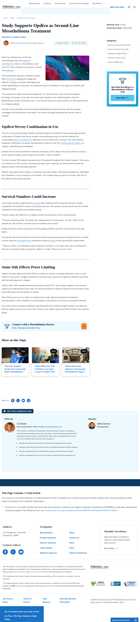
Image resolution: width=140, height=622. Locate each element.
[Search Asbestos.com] (134, 4)
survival (37, 196)
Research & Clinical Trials (14, 31)
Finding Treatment (48, 533)
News (71, 538)
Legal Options (46, 543)
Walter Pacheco (38, 36)
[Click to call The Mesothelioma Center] (117, 3)
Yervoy (52, 234)
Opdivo (14, 75)
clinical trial (11, 72)
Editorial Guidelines (78, 548)
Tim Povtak (22, 36)
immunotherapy (23, 234)
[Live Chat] (129, 4)
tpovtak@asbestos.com (54, 422)
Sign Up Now (111, 544)
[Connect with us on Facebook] (5, 547)
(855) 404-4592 (38, 422)
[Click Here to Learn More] (84, 320)
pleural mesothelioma (22, 133)
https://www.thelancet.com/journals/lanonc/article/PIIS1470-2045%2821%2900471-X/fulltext (78, 506)
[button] (34, 4)
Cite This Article (79, 36)
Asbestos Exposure (48, 548)
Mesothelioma (46, 528)
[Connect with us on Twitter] (13, 547)
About (72, 528)
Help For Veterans (48, 538)
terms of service (35, 567)
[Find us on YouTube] (21, 547)
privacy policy (20, 567)
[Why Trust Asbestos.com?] (17, 406)
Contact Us (74, 533)
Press (71, 543)
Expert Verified (62, 36)
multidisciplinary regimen (71, 136)
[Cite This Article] (28, 396)
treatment (9, 63)
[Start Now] (122, 91)
